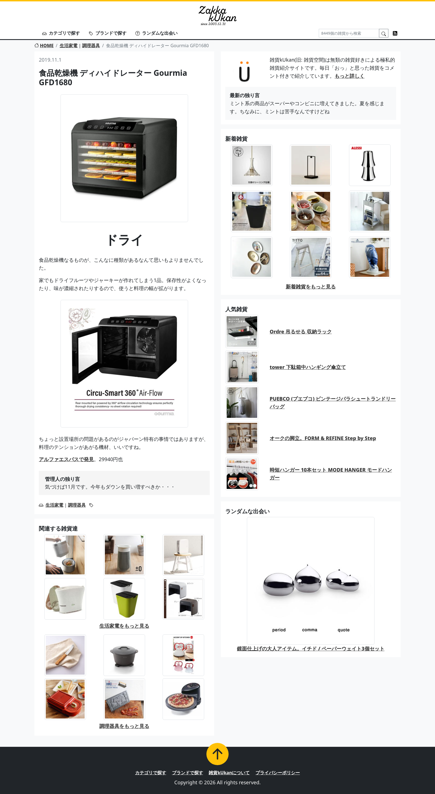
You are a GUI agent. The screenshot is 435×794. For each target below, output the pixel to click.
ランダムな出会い (156, 33)
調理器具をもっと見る (124, 726)
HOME (44, 45)
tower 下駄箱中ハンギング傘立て (308, 367)
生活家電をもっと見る (124, 625)
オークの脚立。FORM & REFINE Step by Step (323, 438)
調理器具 (91, 45)
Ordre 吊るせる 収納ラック (301, 331)
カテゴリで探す (61, 33)
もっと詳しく (350, 75)
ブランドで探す (108, 33)
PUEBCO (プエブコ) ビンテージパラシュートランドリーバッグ (333, 402)
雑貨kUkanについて (229, 773)
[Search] (349, 33)
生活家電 (68, 45)
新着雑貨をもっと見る (311, 286)
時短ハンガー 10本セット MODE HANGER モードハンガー (331, 473)
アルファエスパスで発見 (66, 459)
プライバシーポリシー (278, 773)
